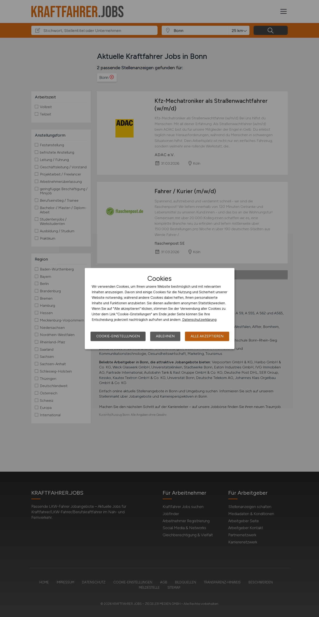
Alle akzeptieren (207, 336)
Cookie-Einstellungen (118, 336)
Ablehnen (165, 336)
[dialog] (159, 308)
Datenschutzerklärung (199, 320)
